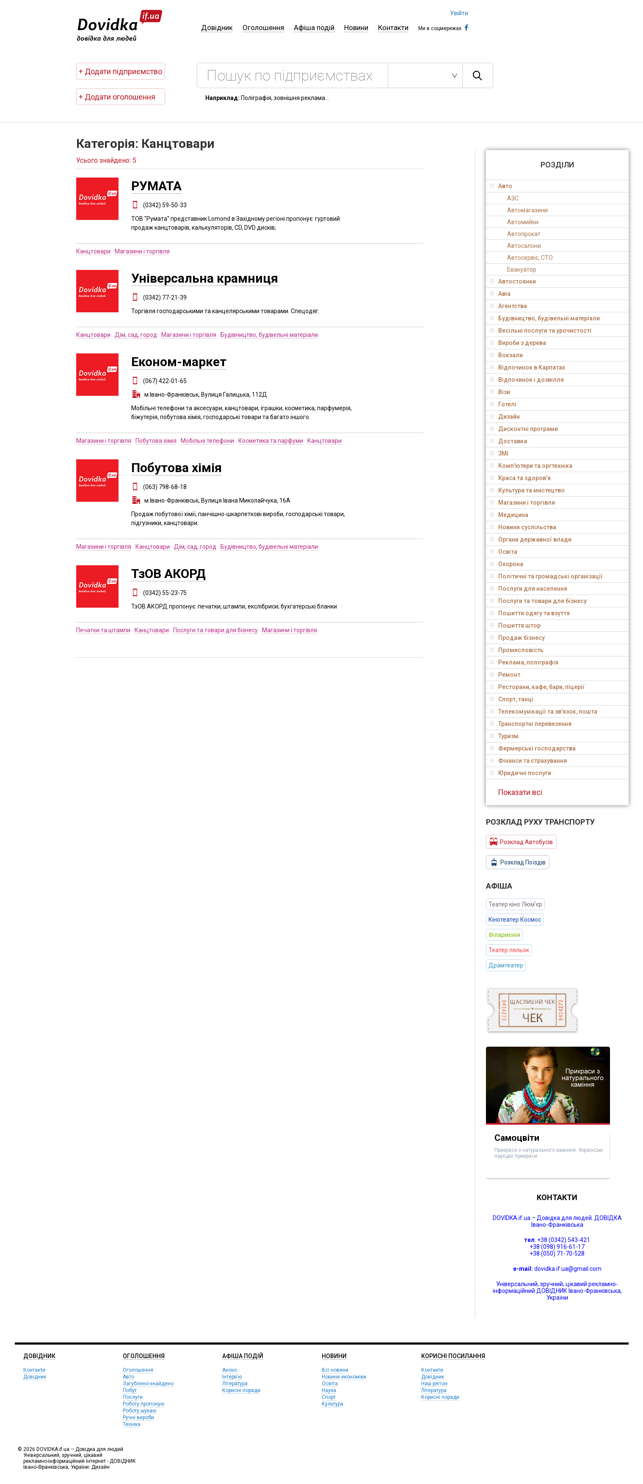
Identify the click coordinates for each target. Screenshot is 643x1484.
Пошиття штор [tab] (515, 625)
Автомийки (522, 222)
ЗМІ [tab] (499, 453)
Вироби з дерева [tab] (518, 342)
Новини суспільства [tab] (523, 527)
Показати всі (520, 792)
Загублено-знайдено (148, 1384)
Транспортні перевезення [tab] (530, 723)
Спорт (329, 1397)
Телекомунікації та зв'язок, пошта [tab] (543, 711)
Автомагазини (527, 210)
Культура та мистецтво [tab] (527, 490)
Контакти (393, 27)
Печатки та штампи (103, 630)
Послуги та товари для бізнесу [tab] (538, 600)
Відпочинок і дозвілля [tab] (527, 379)
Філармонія (504, 934)
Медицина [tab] (509, 514)
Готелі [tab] (503, 404)
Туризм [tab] (504, 736)
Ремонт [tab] (505, 674)
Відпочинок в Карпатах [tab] (527, 367)
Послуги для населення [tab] (528, 588)
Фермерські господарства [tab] (533, 748)
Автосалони (524, 245)
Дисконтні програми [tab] (524, 428)
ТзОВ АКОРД (168, 573)
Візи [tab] (500, 392)
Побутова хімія (156, 440)
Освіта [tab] (503, 551)
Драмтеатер (505, 965)
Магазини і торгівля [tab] (522, 502)
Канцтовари (93, 251)
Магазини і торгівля (142, 251)
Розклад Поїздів (518, 862)
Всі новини (335, 1370)
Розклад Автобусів (521, 841)
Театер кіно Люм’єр (515, 904)
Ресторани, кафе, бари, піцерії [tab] (537, 687)
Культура (332, 1404)
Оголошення (263, 27)
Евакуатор (521, 269)
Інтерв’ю (232, 1377)
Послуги (133, 1397)
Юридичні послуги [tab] (520, 773)
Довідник (217, 27)
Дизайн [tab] (505, 416)
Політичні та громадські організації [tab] (546, 576)
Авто (128, 1377)
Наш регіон (434, 1384)
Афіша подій (314, 27)
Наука (329, 1390)
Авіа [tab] (500, 293)
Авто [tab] (501, 186)
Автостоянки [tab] (513, 281)
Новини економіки (344, 1377)
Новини (356, 27)
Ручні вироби (138, 1417)
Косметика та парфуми (270, 440)
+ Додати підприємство (120, 71)
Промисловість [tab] (517, 650)
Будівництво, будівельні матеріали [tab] (545, 318)
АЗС (513, 198)
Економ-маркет (178, 361)
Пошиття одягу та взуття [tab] (530, 613)
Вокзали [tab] (506, 355)
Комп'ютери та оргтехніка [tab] (531, 465)
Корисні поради (241, 1390)
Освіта (330, 1384)
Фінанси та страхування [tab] (528, 760)
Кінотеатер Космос (514, 919)
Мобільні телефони (207, 440)
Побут (130, 1390)
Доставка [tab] (508, 441)
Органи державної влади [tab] (530, 539)
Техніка (132, 1424)
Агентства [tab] (508, 306)
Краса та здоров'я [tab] (520, 478)
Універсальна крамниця (204, 278)
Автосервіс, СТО (530, 257)
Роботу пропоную (143, 1404)
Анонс (229, 1370)
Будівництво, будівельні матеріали (269, 334)
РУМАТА (156, 185)
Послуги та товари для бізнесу (215, 630)
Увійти (459, 13)
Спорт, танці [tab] (511, 699)
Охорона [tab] (506, 564)
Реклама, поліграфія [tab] (524, 662)
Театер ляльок (508, 950)
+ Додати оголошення (117, 96)
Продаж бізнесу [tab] (517, 637)
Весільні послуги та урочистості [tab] (540, 330)
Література (235, 1384)
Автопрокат (524, 234)
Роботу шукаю (139, 1411)
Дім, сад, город (136, 334)
